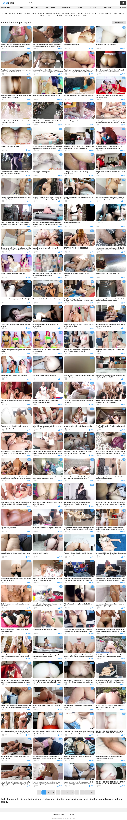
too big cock (68, 15)
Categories (66, 7)
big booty (59, 15)
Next (92, 792)
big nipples (49, 13)
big (53, 15)
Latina (7, 3)
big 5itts (121, 13)
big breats (73, 13)
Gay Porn (93, 7)
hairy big (41, 13)
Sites (80, 7)
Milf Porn (107, 7)
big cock (27, 13)
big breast (12, 13)
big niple (101, 13)
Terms (72, 815)
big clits (84, 15)
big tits (94, 13)
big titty (34, 13)
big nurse (77, 15)
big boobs (56, 13)
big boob (41, 15)
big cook (80, 13)
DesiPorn (122, 7)
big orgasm (65, 13)
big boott (4, 13)
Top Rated (34, 7)
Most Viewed (50, 7)
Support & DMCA (58, 815)
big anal (48, 15)
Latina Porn (5, 7)
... (86, 792)
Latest (20, 7)
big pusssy (108, 13)
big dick (19, 13)
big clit (115, 13)
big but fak (87, 13)
